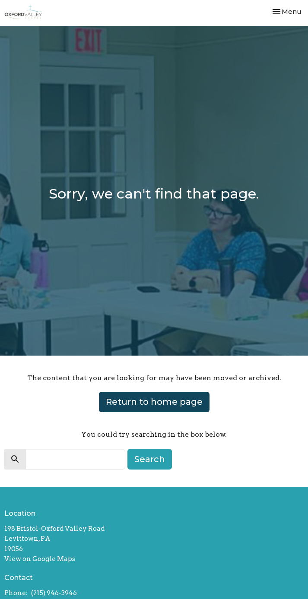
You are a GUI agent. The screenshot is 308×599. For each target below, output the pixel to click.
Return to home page (154, 402)
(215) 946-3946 (54, 593)
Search (149, 459)
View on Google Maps (39, 559)
